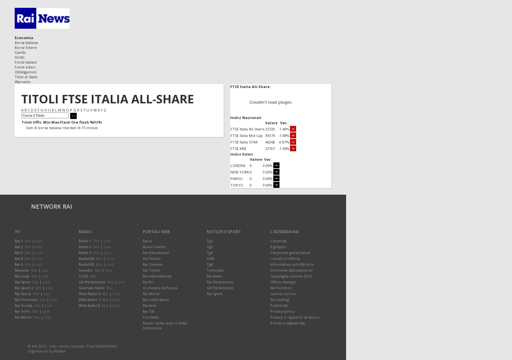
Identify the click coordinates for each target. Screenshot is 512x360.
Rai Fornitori (281, 287)
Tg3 (210, 252)
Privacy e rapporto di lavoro (294, 317)
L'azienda (278, 240)
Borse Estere (26, 47)
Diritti (19, 57)
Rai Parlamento (220, 281)
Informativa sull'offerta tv (292, 264)
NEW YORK (240, 172)
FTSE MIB (238, 148)
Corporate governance (290, 252)
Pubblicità (279, 305)
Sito (27, 240)
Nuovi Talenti (154, 246)
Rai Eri (148, 281)
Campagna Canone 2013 (291, 276)
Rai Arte (149, 305)
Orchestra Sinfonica (160, 287)
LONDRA (238, 165)
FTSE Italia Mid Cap (247, 135)
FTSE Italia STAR (244, 142)
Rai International (157, 276)
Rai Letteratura (156, 299)
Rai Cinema (152, 264)
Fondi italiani (26, 62)
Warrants (22, 81)
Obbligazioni (26, 71)
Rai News (214, 276)
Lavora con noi (283, 293)
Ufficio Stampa (283, 281)
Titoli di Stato (26, 76)
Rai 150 (149, 311)
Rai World (151, 293)
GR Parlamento (220, 287)
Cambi (20, 52)
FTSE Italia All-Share (247, 129)
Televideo (215, 270)
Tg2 (210, 246)
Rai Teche (151, 270)
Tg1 (210, 240)
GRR (210, 258)
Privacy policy (282, 311)
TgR (210, 264)
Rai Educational (156, 252)
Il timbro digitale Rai (287, 323)
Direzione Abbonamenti (291, 270)
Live (38, 240)
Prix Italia (151, 317)
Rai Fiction (152, 258)
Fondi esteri (25, 67)
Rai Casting (279, 299)
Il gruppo (278, 246)
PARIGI (236, 178)
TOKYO (237, 185)
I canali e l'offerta (285, 258)
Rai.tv (147, 240)
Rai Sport (214, 293)
